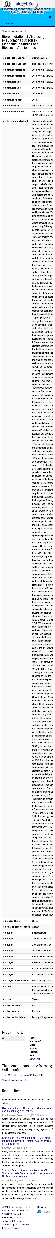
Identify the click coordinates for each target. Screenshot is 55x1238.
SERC (4, 1210)
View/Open (35, 1058)
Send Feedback (21, 1224)
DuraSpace (18, 1221)
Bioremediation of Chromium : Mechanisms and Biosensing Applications (26, 1109)
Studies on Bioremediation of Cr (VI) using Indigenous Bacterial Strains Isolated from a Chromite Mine (27, 1140)
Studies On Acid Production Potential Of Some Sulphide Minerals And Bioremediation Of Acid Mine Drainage (27, 1173)
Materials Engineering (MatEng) (23, 1075)
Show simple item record (14, 31)
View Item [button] (10, 23)
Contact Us (7, 1224)
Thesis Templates (11, 1228)
